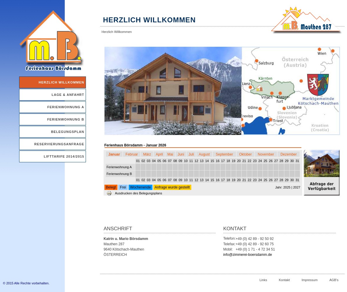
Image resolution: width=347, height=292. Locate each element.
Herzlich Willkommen (61, 82)
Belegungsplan (67, 132)
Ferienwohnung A (65, 107)
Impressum (310, 280)
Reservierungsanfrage (59, 144)
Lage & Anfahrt (68, 94)
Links (263, 280)
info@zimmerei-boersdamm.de (247, 255)
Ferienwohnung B (65, 119)
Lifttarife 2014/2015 (64, 156)
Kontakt (284, 280)
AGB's (333, 280)
